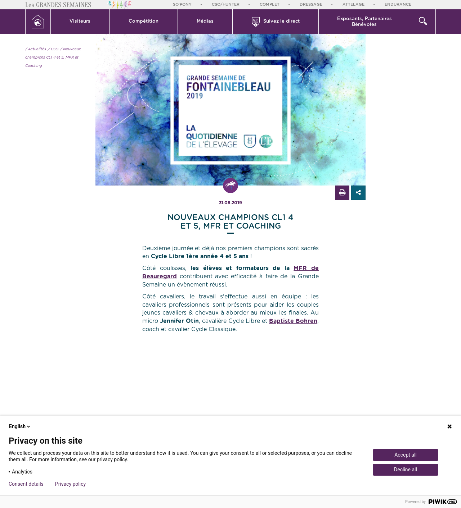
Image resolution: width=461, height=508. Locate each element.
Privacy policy (70, 484)
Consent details (26, 484)
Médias (205, 21)
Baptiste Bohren (293, 321)
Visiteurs (80, 21)
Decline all (405, 469)
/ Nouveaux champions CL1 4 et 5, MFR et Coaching (53, 57)
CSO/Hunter (226, 4)
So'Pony (182, 4)
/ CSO (53, 49)
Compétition (143, 21)
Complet (269, 4)
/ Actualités (35, 49)
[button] (80, 21)
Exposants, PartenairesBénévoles (364, 22)
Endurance (398, 4)
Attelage (353, 4)
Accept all (405, 455)
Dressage (311, 4)
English (20, 426)
